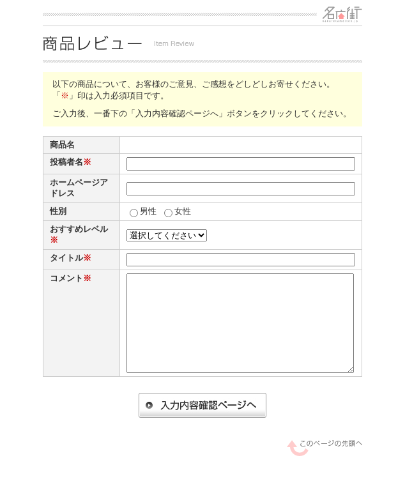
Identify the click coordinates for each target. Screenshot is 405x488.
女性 (182, 211)
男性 (148, 211)
